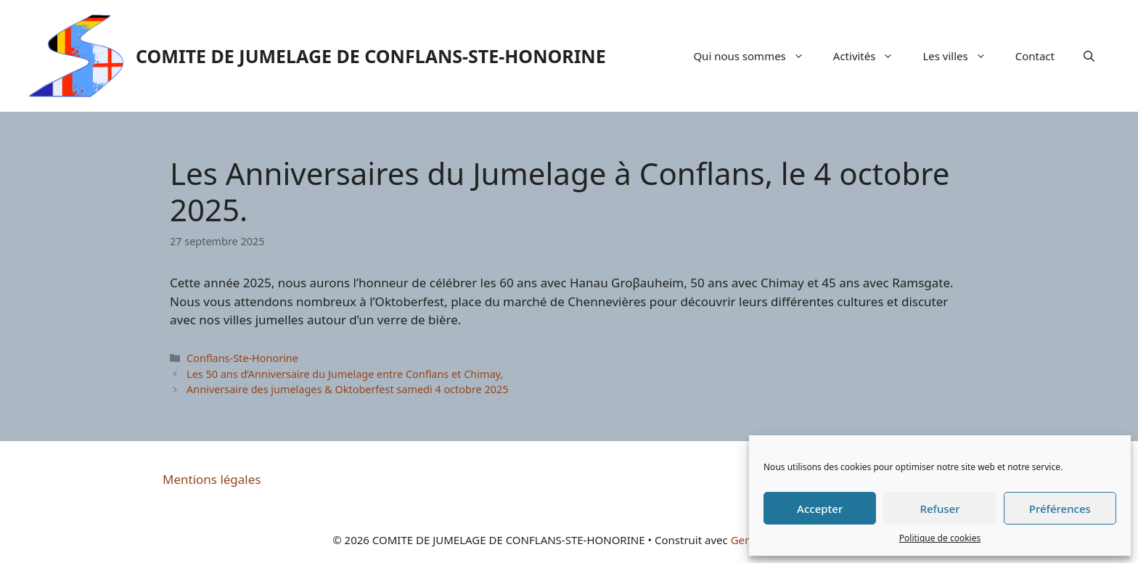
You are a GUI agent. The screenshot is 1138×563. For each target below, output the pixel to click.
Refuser (939, 508)
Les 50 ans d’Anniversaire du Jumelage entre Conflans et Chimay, (345, 374)
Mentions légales (212, 479)
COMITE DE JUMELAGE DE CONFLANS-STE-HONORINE (371, 56)
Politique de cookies (940, 538)
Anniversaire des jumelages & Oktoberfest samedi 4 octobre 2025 (347, 389)
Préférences (1060, 508)
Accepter (820, 508)
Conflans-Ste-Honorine (242, 358)
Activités (871, 56)
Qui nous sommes (755, 56)
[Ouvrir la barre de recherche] (1089, 56)
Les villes (961, 56)
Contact (1035, 56)
